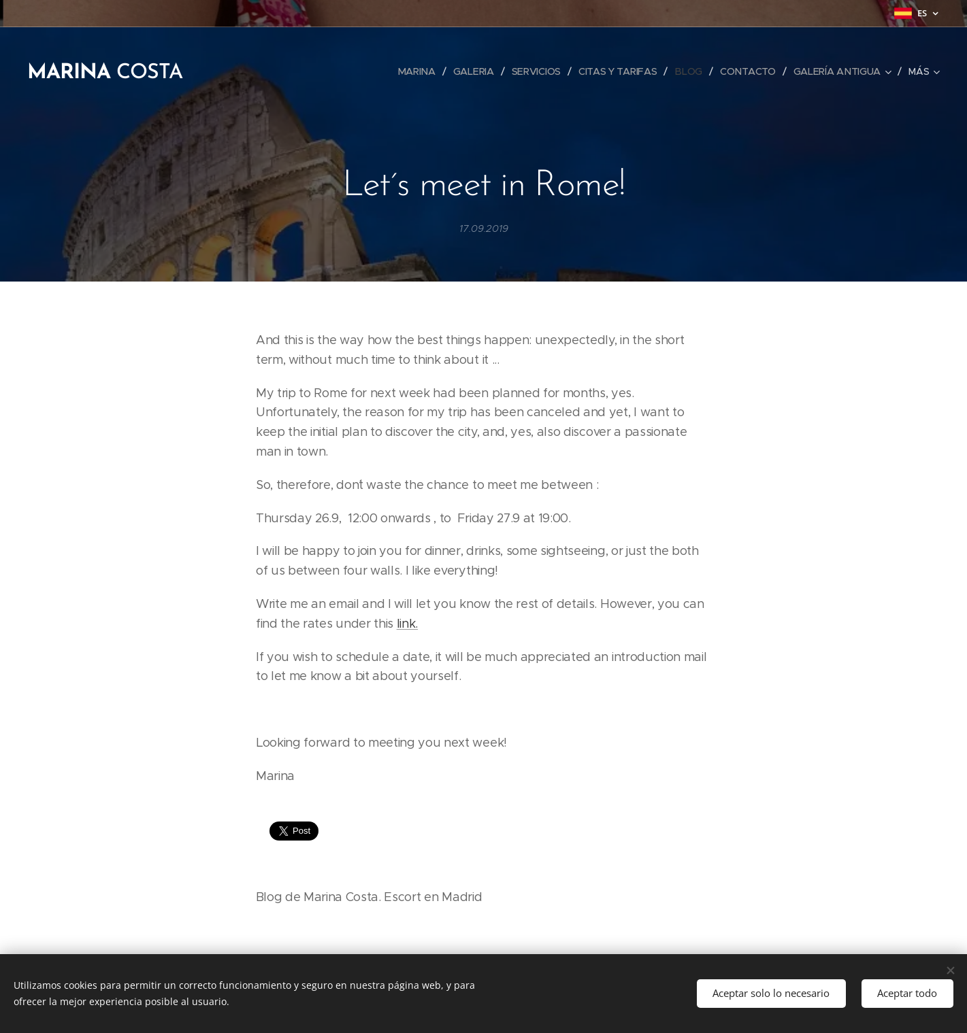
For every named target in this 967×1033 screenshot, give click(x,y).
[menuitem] (416, 71)
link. (406, 623)
